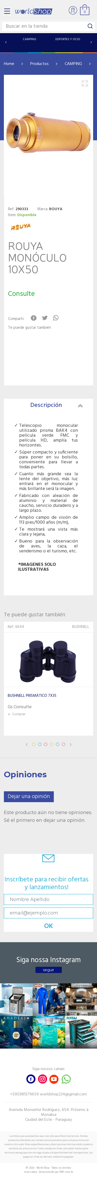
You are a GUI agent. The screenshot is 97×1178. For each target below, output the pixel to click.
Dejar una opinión (29, 796)
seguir (48, 970)
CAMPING (73, 64)
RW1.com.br (66, 1172)
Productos (39, 64)
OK (48, 926)
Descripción (56, 405)
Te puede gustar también (29, 327)
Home (9, 64)
